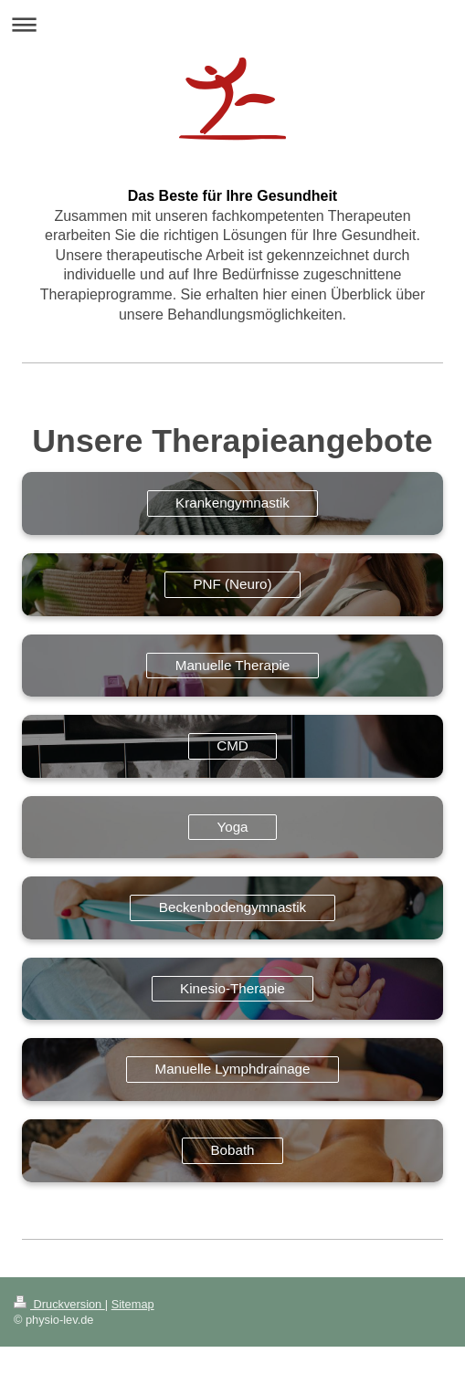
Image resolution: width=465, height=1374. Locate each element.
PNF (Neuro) (232, 584)
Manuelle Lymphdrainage (233, 1068)
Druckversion (59, 1304)
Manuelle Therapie (233, 665)
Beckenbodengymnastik (232, 907)
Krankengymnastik (232, 502)
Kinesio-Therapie (232, 988)
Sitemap (132, 1304)
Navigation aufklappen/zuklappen (232, 24)
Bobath (232, 1150)
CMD (232, 745)
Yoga (232, 826)
